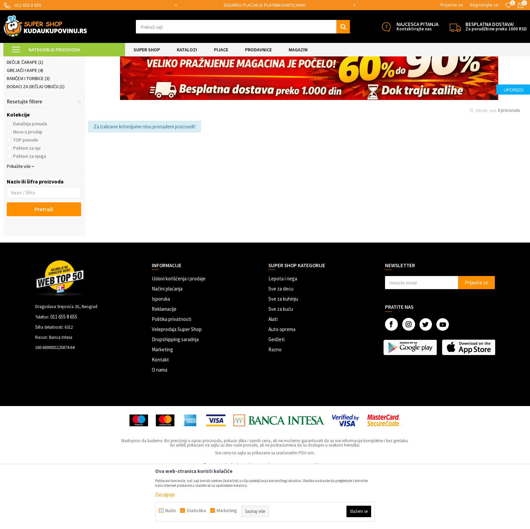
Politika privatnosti (171, 375)
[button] (243, 26)
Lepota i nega (282, 334)
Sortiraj (403, 77)
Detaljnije (165, 495)
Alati (273, 375)
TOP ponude (25, 196)
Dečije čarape (25, 119)
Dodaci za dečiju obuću (36, 143)
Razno (275, 405)
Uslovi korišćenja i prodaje (179, 334)
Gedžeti (276, 395)
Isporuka (161, 355)
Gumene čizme (25, 94)
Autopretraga (374, 77)
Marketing (162, 405)
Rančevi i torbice (28, 135)
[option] (265, 5)
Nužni (170, 510)
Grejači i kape (25, 127)
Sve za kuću (280, 365)
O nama (159, 426)
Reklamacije (164, 365)
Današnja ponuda (30, 180)
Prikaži (456, 77)
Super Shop (50, 61)
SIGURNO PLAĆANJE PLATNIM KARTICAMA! (264, 5)
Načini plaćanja (167, 345)
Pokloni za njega (29, 212)
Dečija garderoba (30, 102)
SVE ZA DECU (78, 61)
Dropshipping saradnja (175, 395)
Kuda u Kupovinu (19, 61)
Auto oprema (281, 385)
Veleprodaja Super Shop (177, 385)
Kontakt (160, 416)
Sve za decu (280, 345)
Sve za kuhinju (283, 355)
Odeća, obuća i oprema (117, 61)
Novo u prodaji (27, 188)
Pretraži (43, 265)
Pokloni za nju (27, 204)
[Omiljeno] (508, 5)
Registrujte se (484, 5)
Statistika (196, 510)
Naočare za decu (28, 110)
